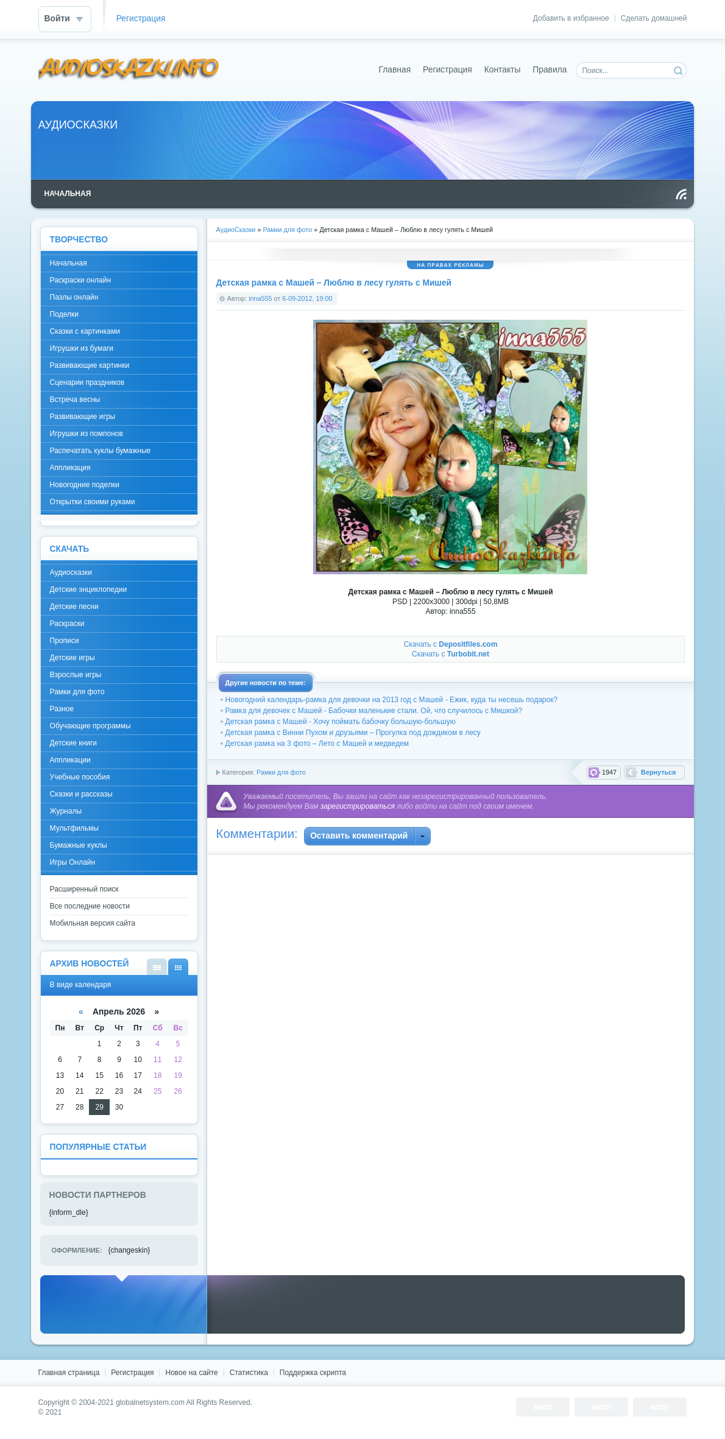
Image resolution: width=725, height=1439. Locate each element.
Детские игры (72, 657)
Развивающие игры (83, 416)
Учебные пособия (80, 777)
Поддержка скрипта (313, 1372)
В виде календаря (178, 967)
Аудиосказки (71, 572)
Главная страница (69, 1372)
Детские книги (73, 743)
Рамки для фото (281, 772)
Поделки (64, 314)
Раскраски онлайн (80, 280)
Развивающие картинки (90, 365)
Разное (62, 709)
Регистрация (141, 18)
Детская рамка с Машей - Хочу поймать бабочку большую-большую (340, 721)
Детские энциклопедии (88, 589)
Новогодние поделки (84, 484)
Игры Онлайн (73, 862)
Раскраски (67, 623)
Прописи (64, 640)
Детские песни (74, 606)
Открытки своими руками (92, 502)
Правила (549, 69)
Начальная (68, 263)
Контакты (502, 69)
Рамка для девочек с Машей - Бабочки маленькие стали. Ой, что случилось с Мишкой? (374, 710)
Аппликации (70, 760)
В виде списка (157, 967)
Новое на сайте (191, 1372)
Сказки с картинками (85, 331)
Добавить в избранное (571, 18)
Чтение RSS (681, 194)
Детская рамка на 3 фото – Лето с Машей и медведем (317, 743)
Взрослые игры (76, 674)
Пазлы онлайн (74, 297)
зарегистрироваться (357, 806)
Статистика (249, 1372)
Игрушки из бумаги (81, 348)
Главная (395, 69)
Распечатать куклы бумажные (100, 450)
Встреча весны (75, 399)
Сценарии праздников (87, 382)
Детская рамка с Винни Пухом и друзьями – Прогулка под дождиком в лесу (353, 732)
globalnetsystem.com (150, 1402)
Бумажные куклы (78, 845)
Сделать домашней (654, 18)
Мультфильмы (74, 828)
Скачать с (451, 644)
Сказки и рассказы (81, 794)
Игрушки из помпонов (86, 433)
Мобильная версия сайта (92, 923)
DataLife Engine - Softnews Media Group (129, 69)
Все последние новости (90, 906)
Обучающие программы (90, 726)
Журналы (66, 811)
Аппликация (70, 467)
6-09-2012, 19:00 (307, 298)
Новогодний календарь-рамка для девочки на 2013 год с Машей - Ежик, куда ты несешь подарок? (391, 699)
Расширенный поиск (84, 889)
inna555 (260, 298)
